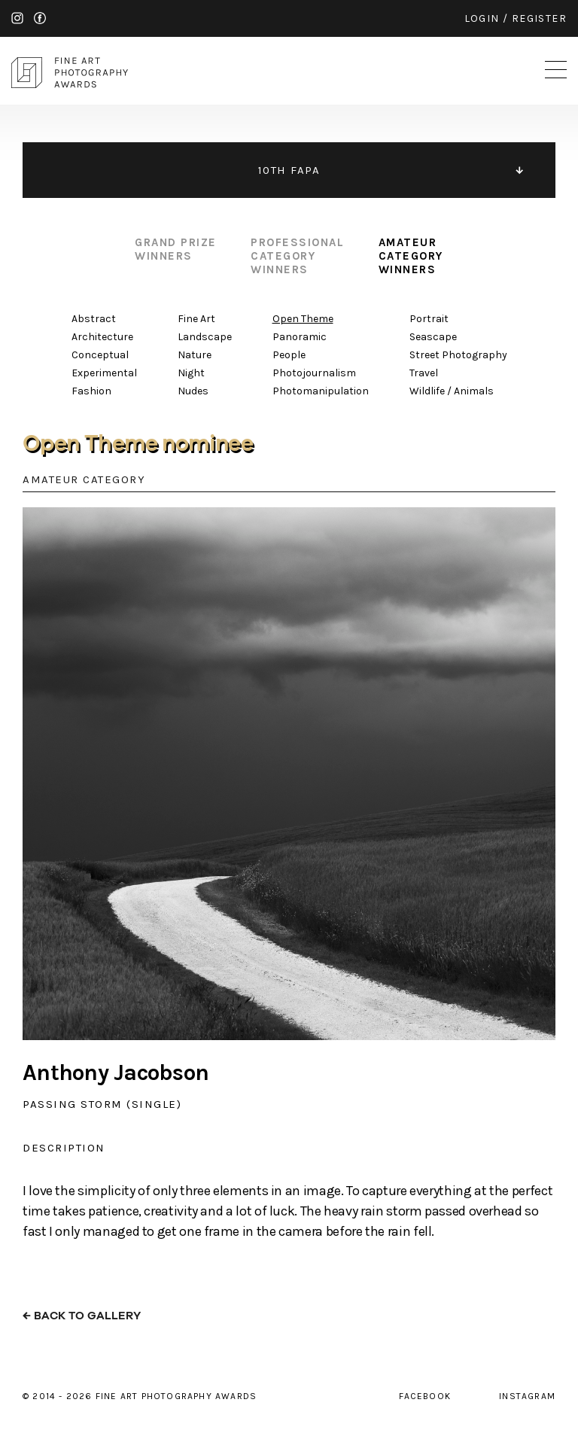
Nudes (193, 391)
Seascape (433, 336)
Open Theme (302, 318)
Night (191, 373)
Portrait (429, 318)
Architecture (102, 336)
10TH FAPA (289, 170)
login (482, 18)
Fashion (91, 391)
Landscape (205, 336)
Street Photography (458, 354)
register (539, 18)
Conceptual (100, 354)
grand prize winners (176, 249)
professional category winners (297, 256)
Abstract (93, 318)
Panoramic (299, 336)
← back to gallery (82, 1316)
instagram (17, 18)
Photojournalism (314, 373)
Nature (194, 354)
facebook (40, 18)
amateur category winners (411, 256)
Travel (423, 373)
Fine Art (196, 318)
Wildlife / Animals (451, 391)
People (289, 354)
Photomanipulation (320, 391)
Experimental (104, 373)
